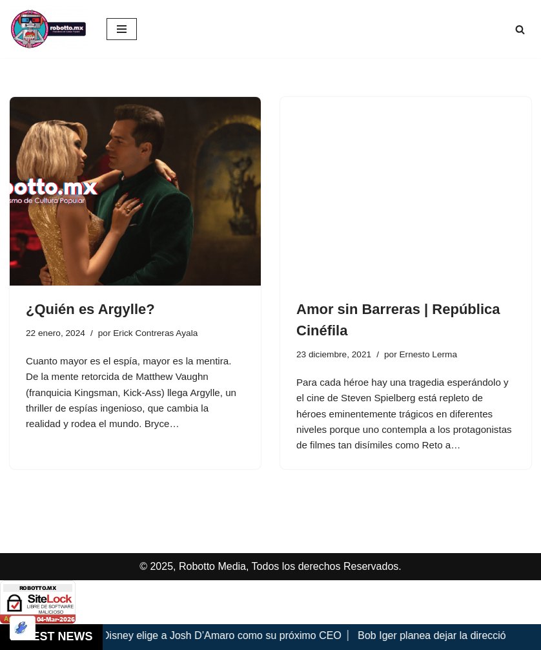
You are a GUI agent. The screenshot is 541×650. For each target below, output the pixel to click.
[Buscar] (520, 29)
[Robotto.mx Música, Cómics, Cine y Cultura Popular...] (48, 29)
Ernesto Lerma (434, 355)
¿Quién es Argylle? (90, 309)
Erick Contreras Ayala (162, 333)
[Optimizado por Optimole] (23, 628)
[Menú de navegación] (122, 29)
